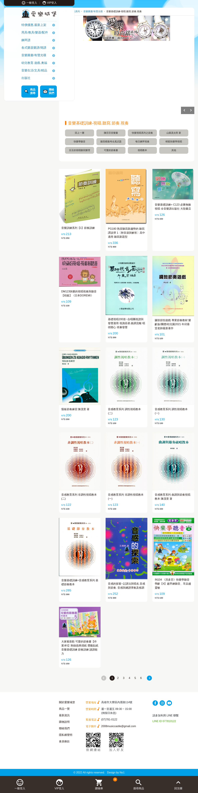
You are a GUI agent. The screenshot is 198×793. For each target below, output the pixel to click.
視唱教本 (142, 150)
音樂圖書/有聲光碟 (20, 55)
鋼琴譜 (12, 40)
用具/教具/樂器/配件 (21, 33)
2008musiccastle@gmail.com (118, 726)
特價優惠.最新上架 (20, 25)
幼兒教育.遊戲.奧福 (21, 63)
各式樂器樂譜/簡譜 (20, 48)
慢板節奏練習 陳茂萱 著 (75, 409)
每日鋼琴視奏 (142, 141)
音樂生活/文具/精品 (21, 71)
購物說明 (64, 721)
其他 (173, 150)
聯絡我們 (64, 728)
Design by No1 (116, 772)
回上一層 (79, 132)
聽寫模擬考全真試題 (110, 141)
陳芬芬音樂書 (111, 132)
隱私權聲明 (65, 734)
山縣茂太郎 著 (173, 132)
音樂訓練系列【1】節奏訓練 (78, 227)
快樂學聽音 (79, 141)
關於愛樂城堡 (67, 702)
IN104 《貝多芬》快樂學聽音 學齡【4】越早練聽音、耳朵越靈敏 (173, 583)
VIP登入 (36, 2)
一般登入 (15, 2)
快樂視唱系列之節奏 (142, 132)
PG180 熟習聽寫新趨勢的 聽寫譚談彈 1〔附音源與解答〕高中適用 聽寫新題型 (126, 232)
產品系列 (75, 11)
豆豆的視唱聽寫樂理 (79, 150)
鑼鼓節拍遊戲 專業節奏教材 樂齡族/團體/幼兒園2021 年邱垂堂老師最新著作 (173, 324)
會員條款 (64, 741)
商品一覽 (64, 708)
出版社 (12, 78)
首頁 (64, 11)
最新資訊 (64, 715)
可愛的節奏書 (111, 150)
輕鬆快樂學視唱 (174, 141)
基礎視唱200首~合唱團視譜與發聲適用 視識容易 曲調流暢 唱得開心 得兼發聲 (126, 323)
